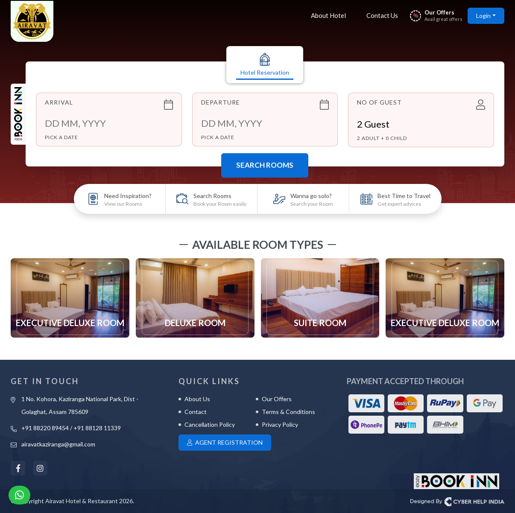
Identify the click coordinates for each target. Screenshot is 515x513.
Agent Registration (225, 442)
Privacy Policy (280, 424)
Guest (373, 124)
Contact (195, 411)
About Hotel (328, 15)
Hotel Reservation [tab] (264, 64)
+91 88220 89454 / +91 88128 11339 (71, 427)
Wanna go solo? (311, 199)
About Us (197, 398)
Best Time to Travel (403, 199)
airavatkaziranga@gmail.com (58, 444)
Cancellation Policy (209, 424)
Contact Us (382, 15)
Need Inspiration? (128, 199)
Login (483, 15)
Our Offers (277, 398)
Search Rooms (264, 164)
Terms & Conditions (288, 411)
